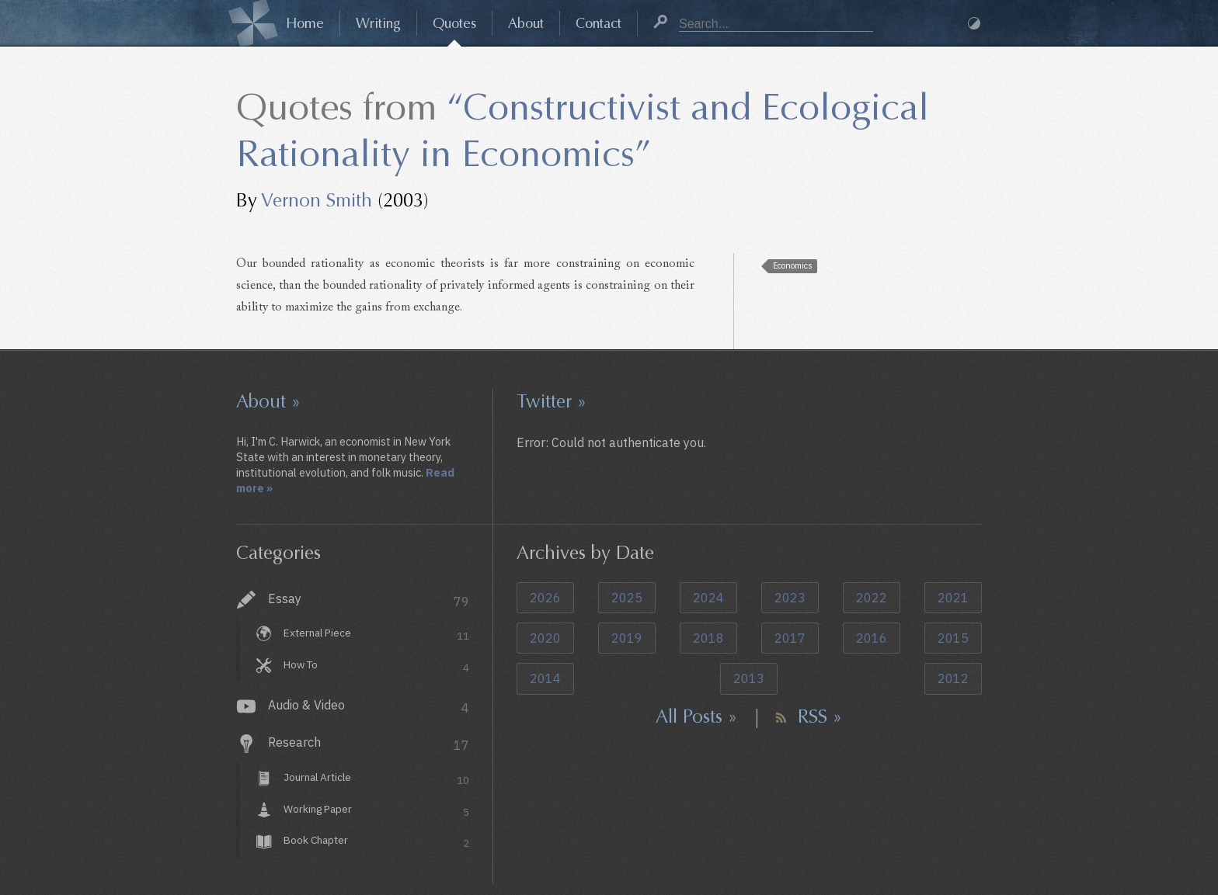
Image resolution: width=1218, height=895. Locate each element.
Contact (598, 23)
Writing (378, 23)
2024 (708, 597)
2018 (708, 638)
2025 (626, 597)
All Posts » (696, 716)
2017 (790, 638)
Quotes (454, 23)
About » (268, 401)
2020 (545, 638)
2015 (953, 638)
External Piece (376, 634)
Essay (368, 600)
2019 (626, 638)
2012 (953, 678)
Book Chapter (376, 843)
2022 (871, 597)
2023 (790, 597)
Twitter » (551, 401)
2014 (545, 678)
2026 (545, 597)
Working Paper (376, 811)
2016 (871, 638)
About (526, 23)
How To (376, 666)
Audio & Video (368, 706)
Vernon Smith (316, 200)
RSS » (820, 716)
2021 (953, 597)
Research (368, 744)
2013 (748, 678)
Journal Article (376, 779)
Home (305, 23)
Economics (793, 265)
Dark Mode (974, 23)
